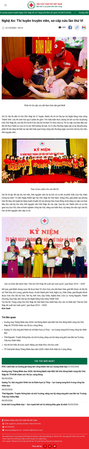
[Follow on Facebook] (45, 446)
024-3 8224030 (9, 427)
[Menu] (5, 5)
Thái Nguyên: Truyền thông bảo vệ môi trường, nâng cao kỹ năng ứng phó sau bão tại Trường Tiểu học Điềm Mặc (44, 395)
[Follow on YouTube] (55, 446)
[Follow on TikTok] (50, 446)
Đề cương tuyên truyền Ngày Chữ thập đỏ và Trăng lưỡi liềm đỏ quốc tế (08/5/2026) (38, 12)
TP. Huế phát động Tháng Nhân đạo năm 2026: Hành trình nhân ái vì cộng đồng (37, 349)
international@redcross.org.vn (33, 430)
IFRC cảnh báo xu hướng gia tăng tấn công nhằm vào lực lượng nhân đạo (35, 367)
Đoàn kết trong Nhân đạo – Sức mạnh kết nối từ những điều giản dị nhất (34, 404)
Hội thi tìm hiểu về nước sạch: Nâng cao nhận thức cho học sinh (31, 345)
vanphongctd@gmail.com (13, 430)
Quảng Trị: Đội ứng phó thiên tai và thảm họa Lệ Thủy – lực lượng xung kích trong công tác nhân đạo (43, 384)
